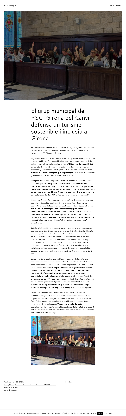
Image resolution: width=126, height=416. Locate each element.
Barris (6, 385)
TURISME (14, 387)
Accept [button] (100, 413)
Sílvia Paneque (10, 5)
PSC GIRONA (46, 385)
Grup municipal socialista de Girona (28, 385)
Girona (11, 385)
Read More (107, 413)
